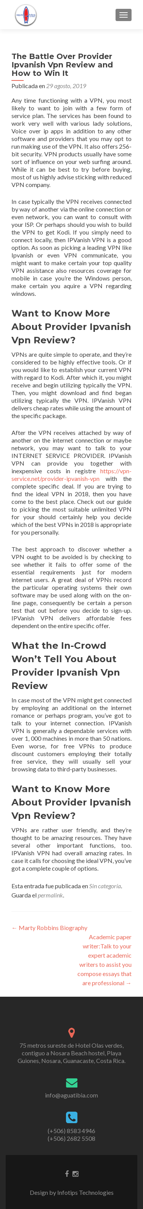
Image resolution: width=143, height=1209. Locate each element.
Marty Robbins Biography (49, 927)
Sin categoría (105, 885)
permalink (50, 895)
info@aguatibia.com (71, 1095)
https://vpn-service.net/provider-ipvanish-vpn (71, 474)
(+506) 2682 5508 (71, 1138)
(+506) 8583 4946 (71, 1130)
